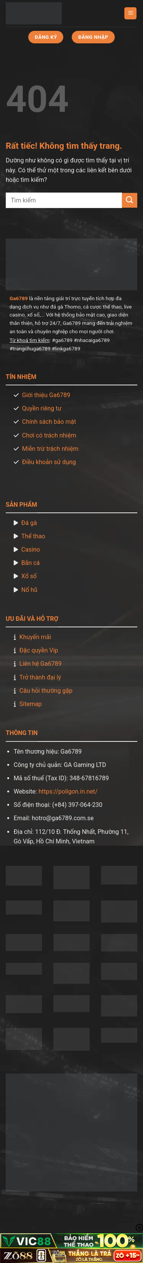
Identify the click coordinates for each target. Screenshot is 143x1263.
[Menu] (130, 13)
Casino (30, 549)
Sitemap (30, 704)
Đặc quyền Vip (38, 650)
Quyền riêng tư (41, 408)
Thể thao (33, 536)
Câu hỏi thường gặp (45, 690)
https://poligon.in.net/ (68, 791)
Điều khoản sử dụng (49, 462)
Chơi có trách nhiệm (49, 435)
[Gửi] (129, 200)
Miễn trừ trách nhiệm (50, 448)
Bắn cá (30, 562)
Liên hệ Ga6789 (40, 663)
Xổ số (29, 576)
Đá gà (29, 523)
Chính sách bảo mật (49, 421)
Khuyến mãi (35, 637)
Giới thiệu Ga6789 (46, 395)
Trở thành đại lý (40, 677)
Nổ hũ (29, 589)
